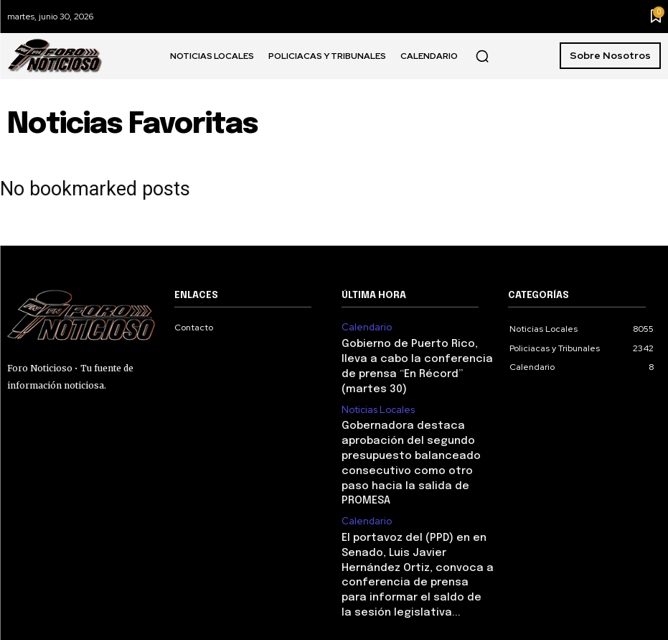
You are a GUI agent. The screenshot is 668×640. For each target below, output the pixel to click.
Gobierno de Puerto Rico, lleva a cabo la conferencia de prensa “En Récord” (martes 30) (416, 355)
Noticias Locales (376, 387)
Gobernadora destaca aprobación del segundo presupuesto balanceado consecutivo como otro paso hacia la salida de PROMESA (410, 429)
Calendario (364, 327)
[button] (482, 56)
